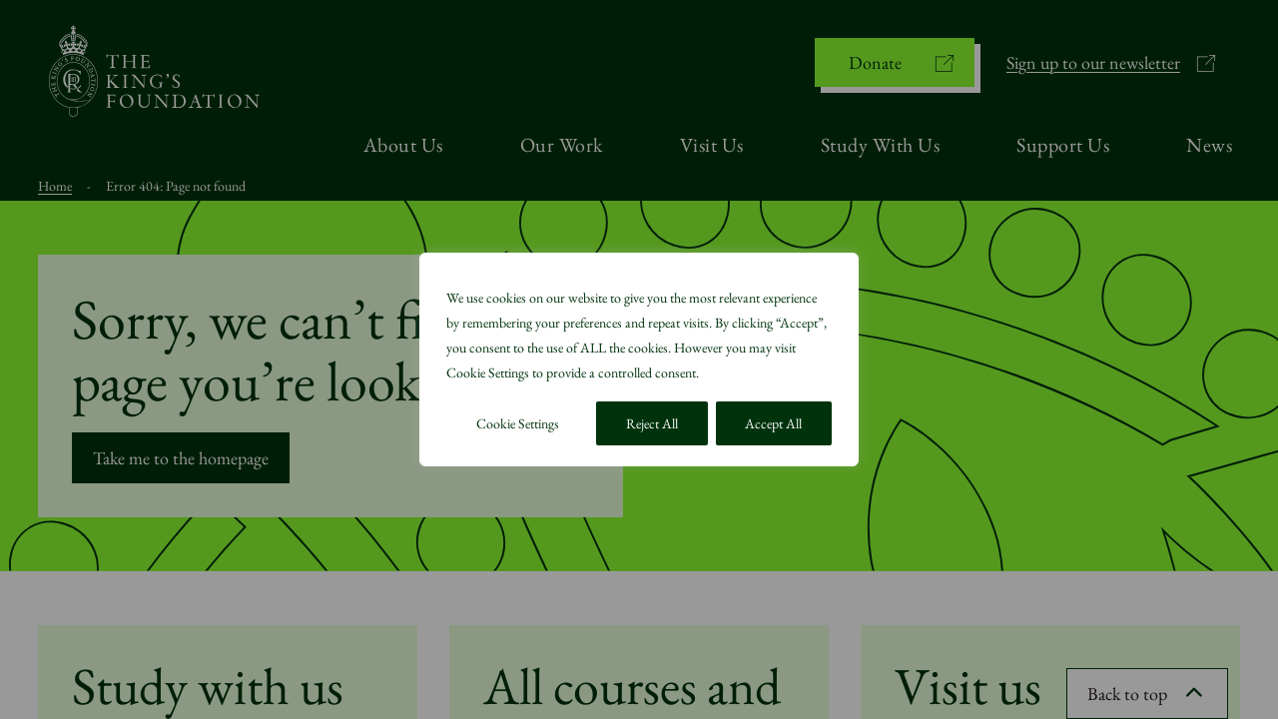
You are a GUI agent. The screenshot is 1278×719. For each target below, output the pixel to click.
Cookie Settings (517, 423)
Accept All (773, 423)
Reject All (652, 423)
